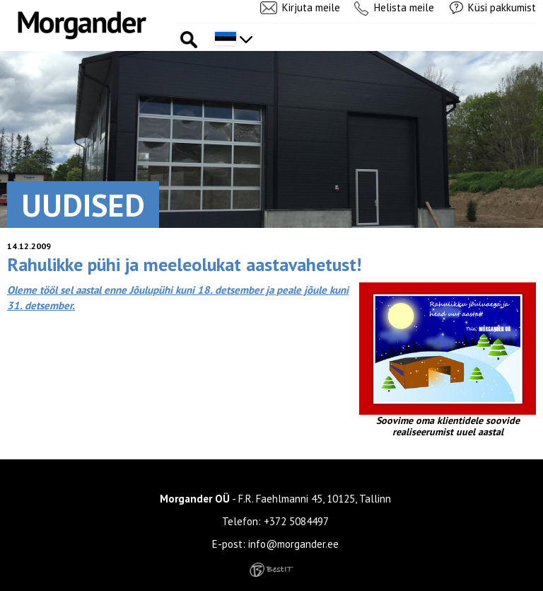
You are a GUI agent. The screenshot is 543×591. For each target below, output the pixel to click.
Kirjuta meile (311, 7)
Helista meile (404, 7)
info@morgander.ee (293, 544)
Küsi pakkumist (502, 7)
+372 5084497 (296, 521)
